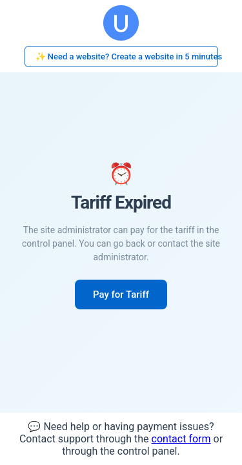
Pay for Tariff (121, 294)
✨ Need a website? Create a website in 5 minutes (126, 56)
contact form (181, 439)
